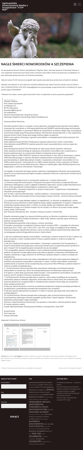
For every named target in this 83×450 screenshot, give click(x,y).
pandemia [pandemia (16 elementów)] (37, 419)
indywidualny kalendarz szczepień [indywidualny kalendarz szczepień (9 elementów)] (36, 394)
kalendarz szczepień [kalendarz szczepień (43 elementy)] (36, 397)
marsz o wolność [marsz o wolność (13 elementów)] (33, 399)
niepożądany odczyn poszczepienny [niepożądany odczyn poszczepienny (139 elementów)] (38, 408)
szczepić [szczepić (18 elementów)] (43, 441)
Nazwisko (4, 402)
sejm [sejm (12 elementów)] (30, 433)
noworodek (16, 358)
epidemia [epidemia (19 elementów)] (31, 392)
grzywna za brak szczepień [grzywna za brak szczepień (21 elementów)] (42, 392)
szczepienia (69, 358)
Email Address (5, 382)
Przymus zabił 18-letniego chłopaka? (70, 368)
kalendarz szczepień (35, 356)
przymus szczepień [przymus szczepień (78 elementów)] (37, 431)
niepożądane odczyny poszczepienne (53, 356)
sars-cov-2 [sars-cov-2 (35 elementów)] (48, 431)
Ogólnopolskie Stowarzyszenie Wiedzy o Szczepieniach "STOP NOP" (15, 6)
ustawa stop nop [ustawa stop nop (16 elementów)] (40, 444)
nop (11, 358)
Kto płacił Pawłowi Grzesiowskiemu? (68, 387)
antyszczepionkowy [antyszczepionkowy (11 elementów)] (33, 384)
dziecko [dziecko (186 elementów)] (50, 389)
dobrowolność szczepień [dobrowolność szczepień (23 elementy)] (36, 390)
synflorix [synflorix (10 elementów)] (43, 433)
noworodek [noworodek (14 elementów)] (50, 409)
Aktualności (10, 356)
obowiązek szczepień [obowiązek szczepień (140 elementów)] (39, 411)
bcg (23, 356)
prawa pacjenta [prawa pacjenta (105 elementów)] (36, 426)
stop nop (63, 358)
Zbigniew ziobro (6, 360)
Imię (2, 392)
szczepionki (77, 358)
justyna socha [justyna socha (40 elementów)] (48, 394)
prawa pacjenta (55, 358)
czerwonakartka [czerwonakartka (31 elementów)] (48, 387)
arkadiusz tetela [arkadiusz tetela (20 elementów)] (43, 385)
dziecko (26, 356)
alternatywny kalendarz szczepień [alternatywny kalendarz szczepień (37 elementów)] (40, 382)
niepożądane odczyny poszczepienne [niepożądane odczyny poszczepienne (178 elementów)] (39, 403)
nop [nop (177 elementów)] (45, 409)
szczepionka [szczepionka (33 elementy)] (40, 439)
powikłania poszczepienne (42, 358)
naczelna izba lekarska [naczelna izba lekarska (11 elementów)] (43, 399)
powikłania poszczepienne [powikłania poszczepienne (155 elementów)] (36, 422)
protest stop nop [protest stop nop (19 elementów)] (44, 429)
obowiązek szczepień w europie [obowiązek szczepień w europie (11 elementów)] (36, 414)
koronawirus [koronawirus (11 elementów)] (46, 397)
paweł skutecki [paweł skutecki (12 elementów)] (44, 419)
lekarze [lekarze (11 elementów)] (51, 397)
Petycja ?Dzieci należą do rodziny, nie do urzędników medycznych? (22, 368)
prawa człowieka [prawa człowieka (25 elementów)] (48, 424)
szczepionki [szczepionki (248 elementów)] (35, 441)
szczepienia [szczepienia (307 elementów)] (35, 436)
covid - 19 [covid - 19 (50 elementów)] (38, 387)
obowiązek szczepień (27, 358)
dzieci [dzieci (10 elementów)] (44, 390)
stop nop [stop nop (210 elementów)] (36, 433)
